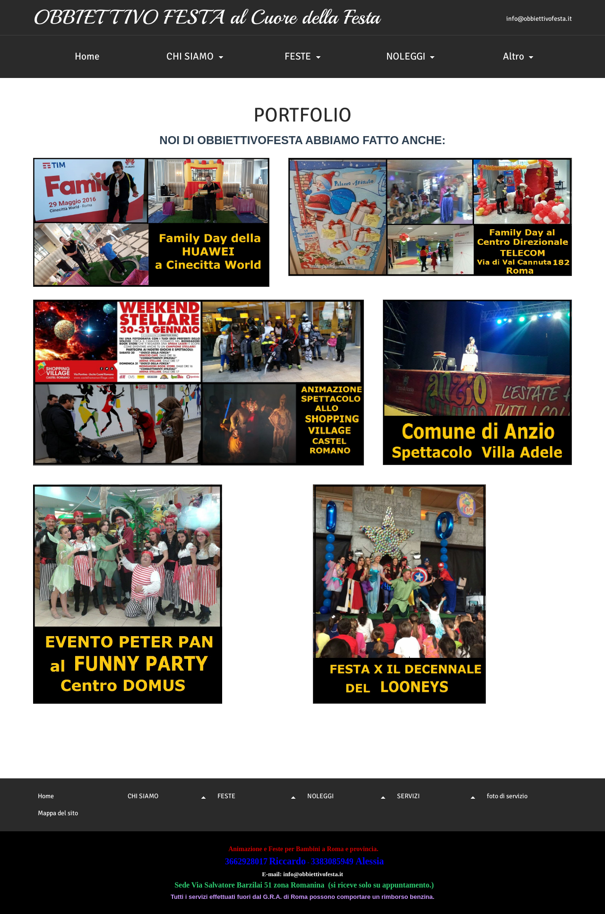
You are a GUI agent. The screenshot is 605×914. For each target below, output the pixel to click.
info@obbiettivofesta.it (539, 19)
